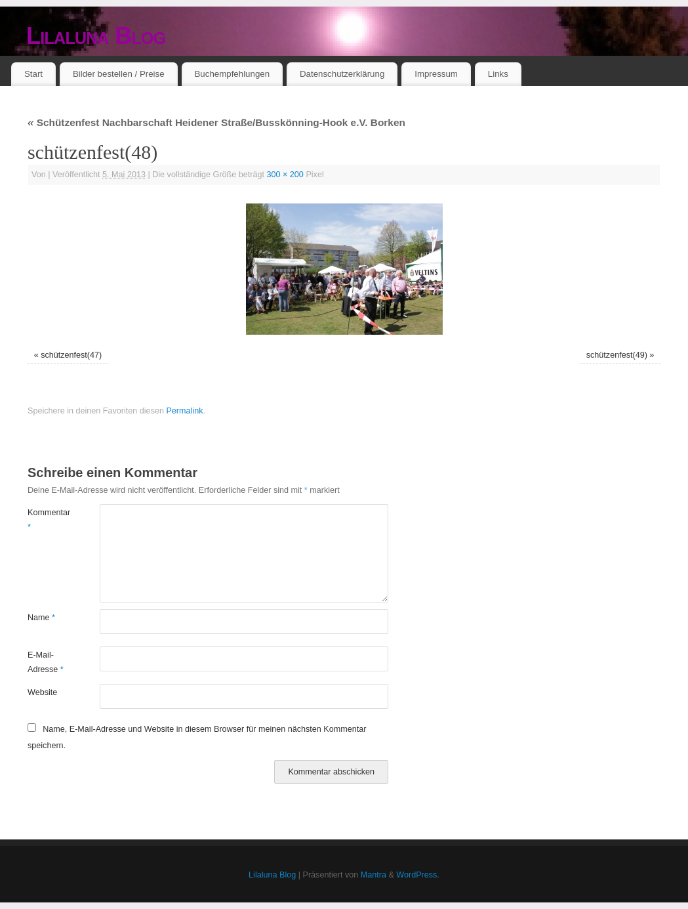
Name (41, 617)
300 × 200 (285, 174)
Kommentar (46, 519)
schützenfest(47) (71, 355)
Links (498, 74)
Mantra (373, 874)
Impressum (436, 74)
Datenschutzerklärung (342, 74)
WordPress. (417, 874)
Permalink (184, 410)
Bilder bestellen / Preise (119, 74)
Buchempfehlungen (232, 74)
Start (33, 74)
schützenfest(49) (616, 355)
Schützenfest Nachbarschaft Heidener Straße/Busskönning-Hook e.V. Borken (216, 122)
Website (42, 692)
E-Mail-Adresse (46, 661)
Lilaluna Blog (96, 35)
